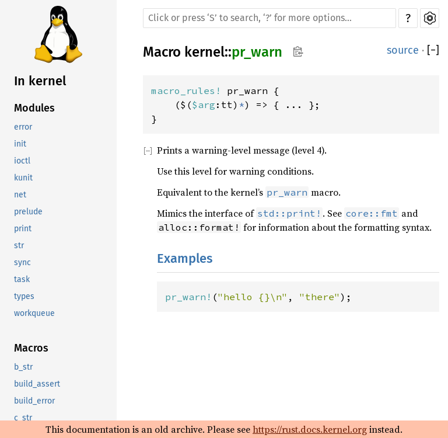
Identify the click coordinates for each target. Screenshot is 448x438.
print (23, 229)
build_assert (37, 384)
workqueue (34, 313)
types (24, 296)
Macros (31, 348)
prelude (28, 212)
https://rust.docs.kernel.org (310, 429)
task (22, 279)
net (20, 195)
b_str (23, 367)
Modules (34, 108)
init (20, 144)
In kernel (40, 81)
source (403, 50)
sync (22, 262)
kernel (204, 52)
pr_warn (257, 52)
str (19, 246)
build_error (34, 401)
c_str (23, 418)
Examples (184, 258)
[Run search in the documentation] (269, 18)
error (23, 127)
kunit (23, 178)
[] (433, 50)
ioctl (22, 161)
